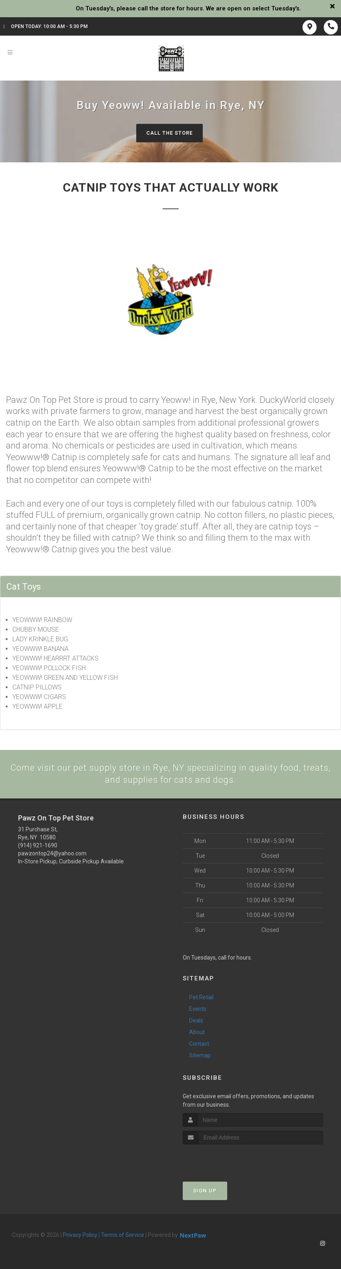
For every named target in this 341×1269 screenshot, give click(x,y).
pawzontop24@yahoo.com (52, 853)
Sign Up (205, 1191)
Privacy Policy (80, 1235)
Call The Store (169, 133)
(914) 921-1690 (37, 845)
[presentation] (225, 1160)
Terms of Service (122, 1235)
